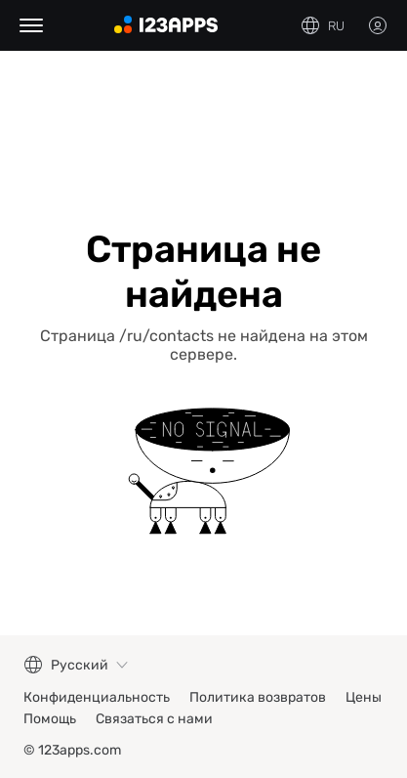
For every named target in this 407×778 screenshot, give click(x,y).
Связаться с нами (154, 719)
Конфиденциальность (96, 697)
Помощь (49, 719)
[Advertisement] (203, 129)
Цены (364, 697)
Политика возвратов (257, 697)
